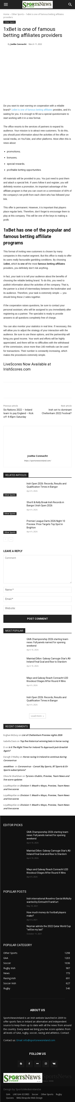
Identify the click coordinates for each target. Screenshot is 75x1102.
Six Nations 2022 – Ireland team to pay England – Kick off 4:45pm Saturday (18, 413)
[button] (5, 4)
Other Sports (17, 14)
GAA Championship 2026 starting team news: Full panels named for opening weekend (47, 642)
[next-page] (11, 539)
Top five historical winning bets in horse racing (44, 741)
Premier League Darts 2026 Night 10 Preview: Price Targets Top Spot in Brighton (46, 524)
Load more (37, 715)
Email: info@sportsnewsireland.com (35, 1040)
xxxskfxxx (8, 766)
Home (6, 14)
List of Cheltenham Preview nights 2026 (42, 735)
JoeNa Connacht (18, 44)
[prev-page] (5, 539)
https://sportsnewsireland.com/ (37, 461)
